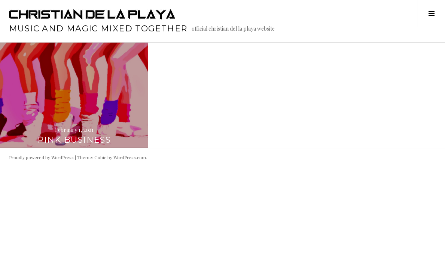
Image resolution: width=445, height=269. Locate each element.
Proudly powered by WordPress (41, 157)
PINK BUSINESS (74, 140)
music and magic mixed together (98, 29)
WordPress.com (129, 157)
